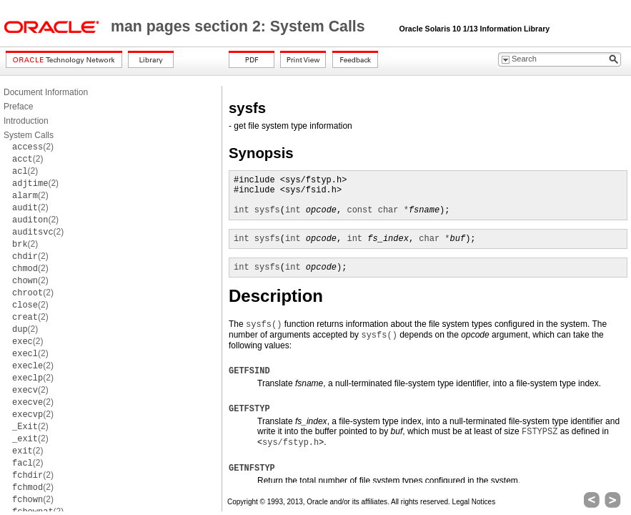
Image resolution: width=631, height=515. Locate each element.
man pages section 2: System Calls (240, 26)
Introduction (26, 121)
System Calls (29, 135)
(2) (33, 147)
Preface (18, 107)
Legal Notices (474, 502)
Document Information (46, 92)
